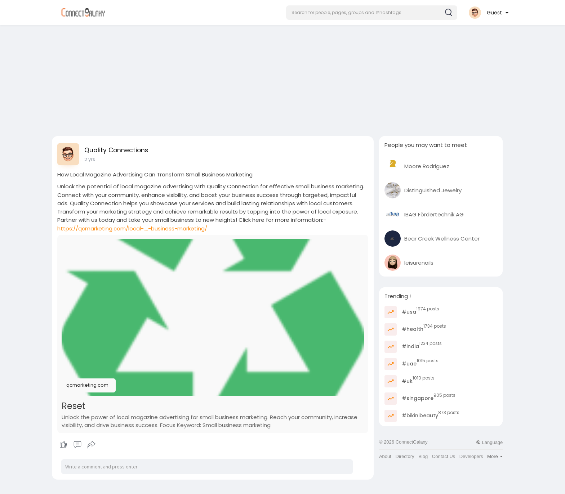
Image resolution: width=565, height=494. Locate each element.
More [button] (495, 456)
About (385, 456)
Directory (405, 456)
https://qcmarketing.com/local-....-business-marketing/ (132, 228)
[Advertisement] (282, 78)
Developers (471, 456)
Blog (423, 456)
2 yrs (89, 159)
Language (489, 442)
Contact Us (443, 456)
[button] (371, 12)
